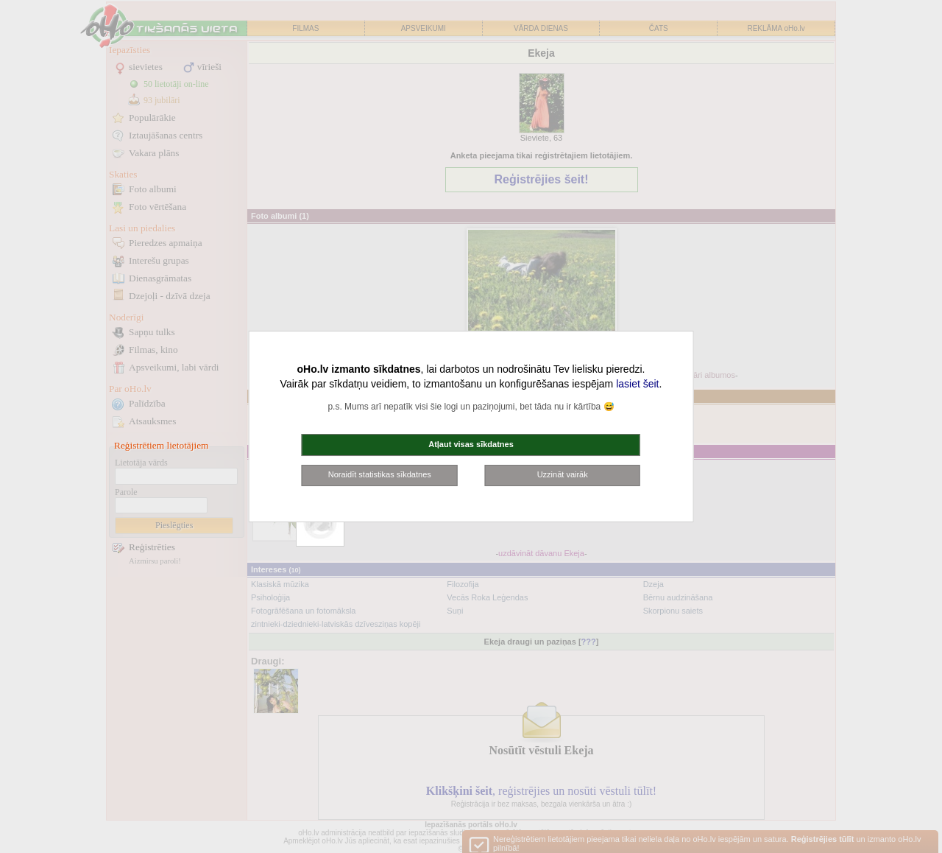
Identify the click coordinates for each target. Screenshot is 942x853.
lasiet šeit (637, 384)
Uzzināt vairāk (562, 474)
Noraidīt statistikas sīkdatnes (379, 474)
